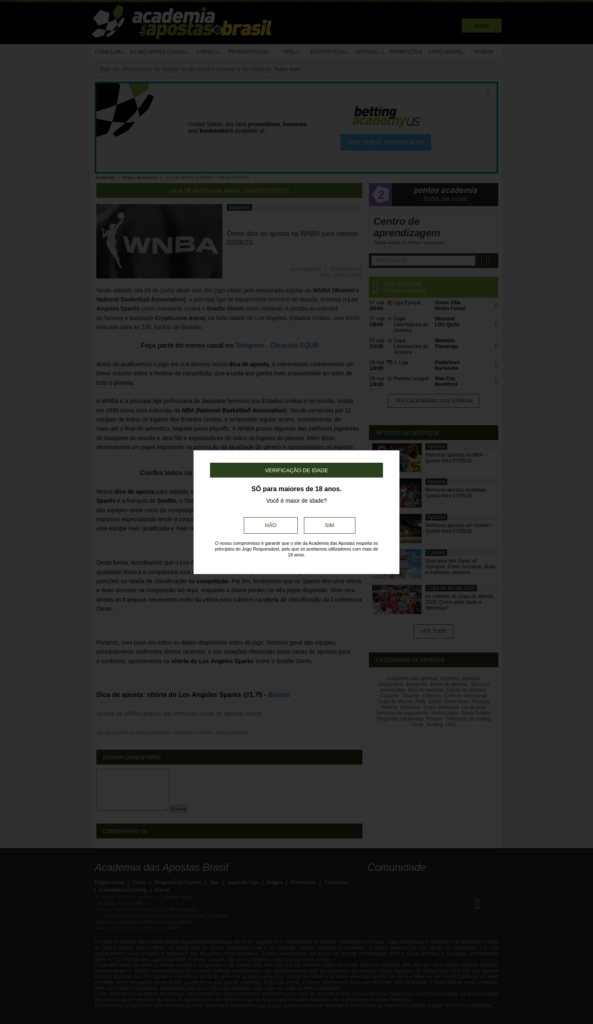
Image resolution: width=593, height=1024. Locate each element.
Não (270, 525)
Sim (329, 525)
